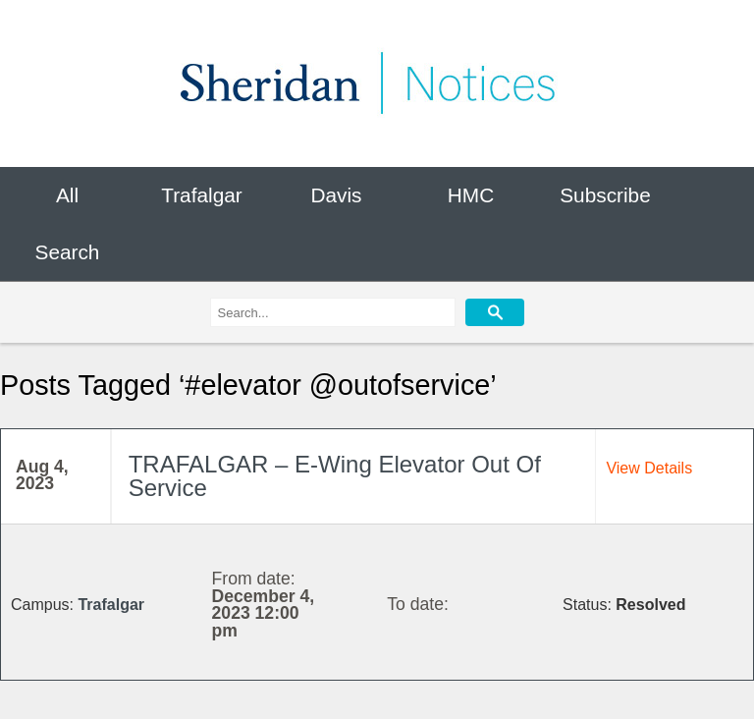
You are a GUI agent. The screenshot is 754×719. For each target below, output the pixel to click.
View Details (649, 468)
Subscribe (605, 195)
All (67, 195)
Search (67, 253)
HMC (471, 195)
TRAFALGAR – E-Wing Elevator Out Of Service (335, 476)
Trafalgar (201, 195)
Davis (335, 195)
